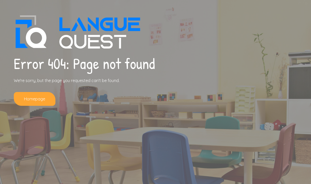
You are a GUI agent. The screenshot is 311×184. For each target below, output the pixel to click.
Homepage (34, 98)
